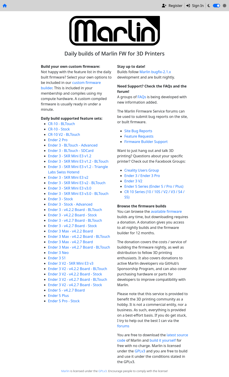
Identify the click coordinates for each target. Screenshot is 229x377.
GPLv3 (140, 351)
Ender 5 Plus (58, 295)
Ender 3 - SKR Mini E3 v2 (68, 177)
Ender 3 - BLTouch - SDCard (71, 150)
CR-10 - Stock (59, 129)
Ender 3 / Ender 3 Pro (142, 175)
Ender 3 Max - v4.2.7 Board (70, 241)
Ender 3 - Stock (60, 198)
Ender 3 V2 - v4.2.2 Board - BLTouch (77, 268)
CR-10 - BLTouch (61, 123)
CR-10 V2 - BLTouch (64, 134)
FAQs (142, 96)
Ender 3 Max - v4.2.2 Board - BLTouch (79, 236)
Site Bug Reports (138, 130)
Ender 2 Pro (58, 139)
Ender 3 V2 (133, 181)
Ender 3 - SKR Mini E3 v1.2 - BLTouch (78, 161)
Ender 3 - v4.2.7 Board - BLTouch (75, 220)
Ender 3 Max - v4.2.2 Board (70, 231)
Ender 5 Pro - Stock (64, 300)
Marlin (65, 371)
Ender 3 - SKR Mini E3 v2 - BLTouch (77, 182)
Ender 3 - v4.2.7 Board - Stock (72, 225)
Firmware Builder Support (146, 141)
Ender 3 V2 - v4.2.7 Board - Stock (75, 284)
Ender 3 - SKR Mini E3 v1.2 (69, 155)
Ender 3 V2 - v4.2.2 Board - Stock (75, 274)
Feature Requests (138, 136)
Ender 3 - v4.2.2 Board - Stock (72, 215)
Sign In (195, 5)
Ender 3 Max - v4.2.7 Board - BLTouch (79, 247)
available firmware (166, 211)
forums (123, 326)
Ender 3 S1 (57, 258)
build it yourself (163, 340)
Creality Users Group (141, 170)
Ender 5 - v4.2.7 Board (66, 290)
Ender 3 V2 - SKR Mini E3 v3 (70, 263)
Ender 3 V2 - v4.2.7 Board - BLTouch (77, 279)
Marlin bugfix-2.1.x (155, 71)
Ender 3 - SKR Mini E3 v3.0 (69, 188)
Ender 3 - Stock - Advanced (70, 204)
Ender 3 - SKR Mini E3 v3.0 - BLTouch (78, 193)
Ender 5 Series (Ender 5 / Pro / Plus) (153, 186)
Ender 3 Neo (58, 252)
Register (172, 5)
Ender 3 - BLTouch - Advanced (73, 145)
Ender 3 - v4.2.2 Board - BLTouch (75, 209)
